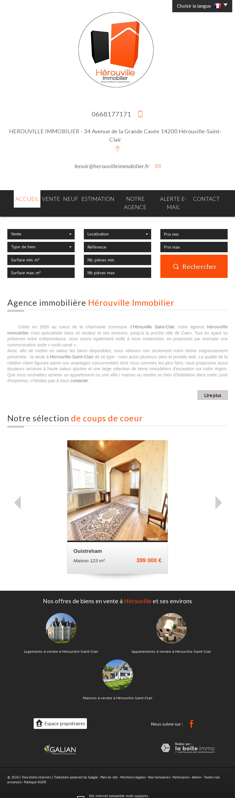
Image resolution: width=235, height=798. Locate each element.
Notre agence (136, 198)
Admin (196, 767)
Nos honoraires (159, 767)
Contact (212, 198)
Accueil (21, 198)
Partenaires (181, 767)
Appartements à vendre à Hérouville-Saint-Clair (171, 641)
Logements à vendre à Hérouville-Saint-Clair (61, 641)
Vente (47, 198)
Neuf (68, 198)
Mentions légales (133, 767)
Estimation (97, 198)
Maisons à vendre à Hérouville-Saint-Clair (117, 687)
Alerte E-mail (177, 198)
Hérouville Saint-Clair (153, 316)
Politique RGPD (35, 772)
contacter (79, 370)
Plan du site (109, 767)
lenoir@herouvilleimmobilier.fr (111, 166)
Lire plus (212, 384)
